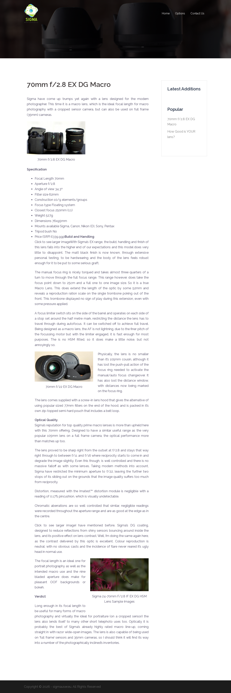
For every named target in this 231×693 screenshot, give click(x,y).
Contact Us (197, 13)
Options (180, 13)
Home (166, 13)
